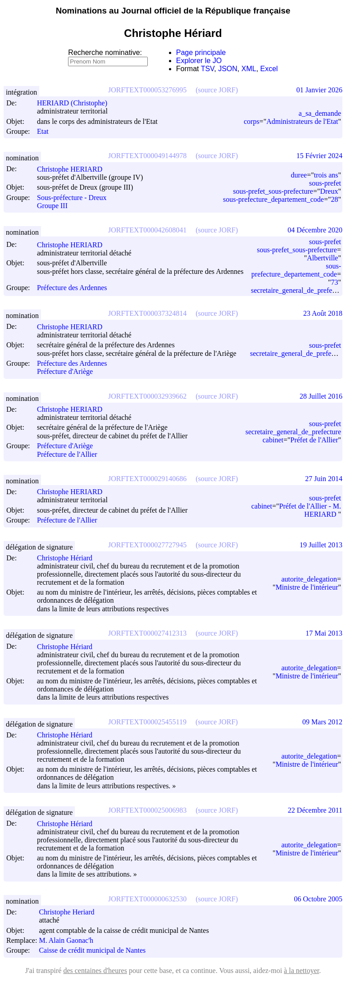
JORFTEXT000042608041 (147, 230)
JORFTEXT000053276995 (147, 90)
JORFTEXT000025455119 (147, 722)
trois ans (326, 175)
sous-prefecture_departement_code (273, 199)
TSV (207, 69)
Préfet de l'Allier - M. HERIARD (310, 510)
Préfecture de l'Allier (67, 454)
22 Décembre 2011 (315, 810)
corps (252, 121)
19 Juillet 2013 (321, 545)
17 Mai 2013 (323, 633)
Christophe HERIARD (73, 169)
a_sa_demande (320, 113)
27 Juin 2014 (323, 478)
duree (299, 175)
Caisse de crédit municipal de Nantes (92, 951)
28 (334, 199)
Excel (269, 69)
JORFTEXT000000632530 (147, 899)
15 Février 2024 (319, 155)
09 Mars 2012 (322, 722)
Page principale (201, 52)
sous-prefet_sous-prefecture (273, 191)
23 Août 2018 (322, 313)
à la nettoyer (301, 970)
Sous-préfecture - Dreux (72, 197)
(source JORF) (217, 90)
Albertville (322, 258)
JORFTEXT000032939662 (147, 396)
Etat (43, 131)
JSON (227, 69)
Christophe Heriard (70, 912)
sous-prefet (325, 183)
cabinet (273, 440)
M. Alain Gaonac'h (70, 940)
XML (248, 69)
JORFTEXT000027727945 (147, 545)
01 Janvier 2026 (319, 90)
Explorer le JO (199, 60)
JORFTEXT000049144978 (147, 155)
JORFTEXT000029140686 (147, 478)
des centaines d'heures (95, 970)
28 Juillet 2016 (321, 396)
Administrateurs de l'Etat (302, 121)
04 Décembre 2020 (314, 230)
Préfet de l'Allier (314, 440)
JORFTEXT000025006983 (147, 810)
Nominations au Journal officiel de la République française (173, 10)
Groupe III (52, 205)
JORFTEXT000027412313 (147, 633)
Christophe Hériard (68, 558)
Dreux (329, 191)
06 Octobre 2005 (318, 899)
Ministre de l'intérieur (307, 587)
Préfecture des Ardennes (72, 287)
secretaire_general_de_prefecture (298, 353)
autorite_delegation (309, 579)
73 (334, 282)
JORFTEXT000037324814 (147, 313)
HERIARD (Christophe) (76, 103)
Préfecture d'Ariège (65, 372)
